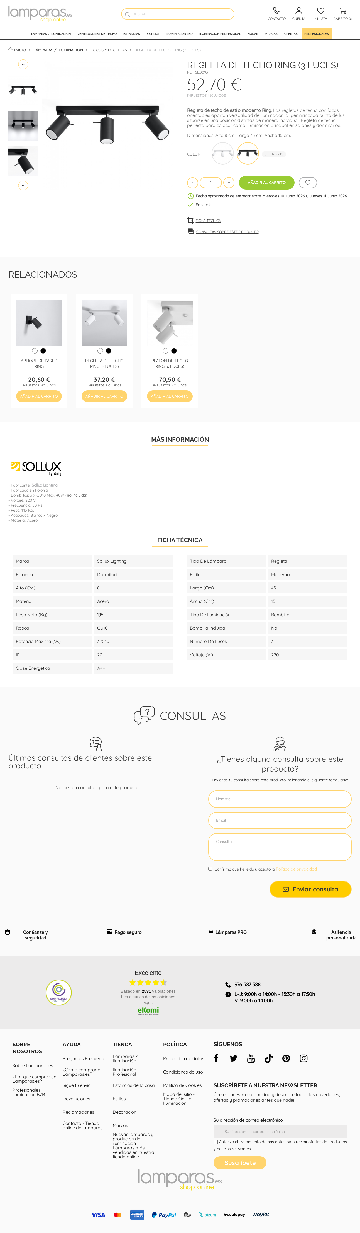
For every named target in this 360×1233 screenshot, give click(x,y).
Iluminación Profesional (124, 1072)
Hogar (253, 33)
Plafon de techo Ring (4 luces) (169, 363)
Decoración (124, 1112)
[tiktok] (268, 1058)
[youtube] (251, 1058)
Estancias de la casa (134, 1085)
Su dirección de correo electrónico (248, 1120)
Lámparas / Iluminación (51, 33)
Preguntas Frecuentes (85, 1058)
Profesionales (316, 33)
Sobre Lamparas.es (33, 1065)
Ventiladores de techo (97, 33)
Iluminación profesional (220, 33)
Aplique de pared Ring (39, 363)
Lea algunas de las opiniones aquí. (148, 999)
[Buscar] (177, 14)
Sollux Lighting (45, 485)
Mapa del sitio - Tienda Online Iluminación (179, 1098)
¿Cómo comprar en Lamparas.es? (83, 1072)
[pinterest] (286, 1058)
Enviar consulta (310, 889)
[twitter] (233, 1058)
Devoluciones (76, 1098)
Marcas (271, 33)
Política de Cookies (182, 1085)
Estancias (131, 33)
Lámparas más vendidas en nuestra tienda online (133, 1152)
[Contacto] (277, 14)
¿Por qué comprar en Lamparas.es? (34, 1079)
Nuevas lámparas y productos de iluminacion (133, 1138)
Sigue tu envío (77, 1085)
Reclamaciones (78, 1112)
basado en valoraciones (148, 991)
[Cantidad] (211, 182)
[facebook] (216, 1058)
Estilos (153, 33)
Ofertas (291, 33)
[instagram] (303, 1058)
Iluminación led (179, 33)
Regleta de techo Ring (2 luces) (104, 363)
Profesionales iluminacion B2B (29, 1092)
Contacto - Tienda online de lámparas (83, 1125)
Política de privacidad (296, 869)
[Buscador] (127, 14)
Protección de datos (183, 1058)
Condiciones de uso (183, 1072)
